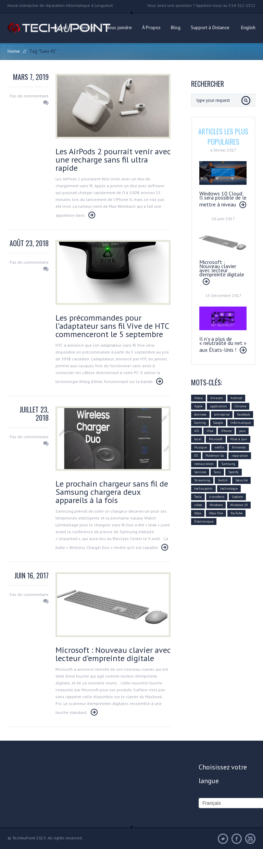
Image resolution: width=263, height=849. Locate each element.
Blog (175, 27)
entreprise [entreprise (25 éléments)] (221, 414)
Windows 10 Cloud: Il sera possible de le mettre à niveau (223, 199)
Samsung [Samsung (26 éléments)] (228, 464)
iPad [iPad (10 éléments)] (209, 431)
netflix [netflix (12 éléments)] (219, 447)
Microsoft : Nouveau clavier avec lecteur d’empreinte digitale (113, 654)
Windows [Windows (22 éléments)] (216, 505)
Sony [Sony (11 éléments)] (217, 472)
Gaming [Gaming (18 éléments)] (200, 422)
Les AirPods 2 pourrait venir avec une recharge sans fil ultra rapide (113, 159)
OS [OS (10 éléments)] (196, 455)
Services (87, 27)
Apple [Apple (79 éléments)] (198, 406)
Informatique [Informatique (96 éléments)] (240, 422)
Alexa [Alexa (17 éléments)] (198, 398)
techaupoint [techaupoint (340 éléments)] (203, 488)
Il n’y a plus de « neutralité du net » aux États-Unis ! (223, 344)
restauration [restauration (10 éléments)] (204, 464)
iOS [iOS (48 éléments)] (196, 431)
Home (14, 51)
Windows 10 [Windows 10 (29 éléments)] (239, 505)
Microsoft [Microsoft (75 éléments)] (216, 439)
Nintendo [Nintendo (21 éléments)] (239, 447)
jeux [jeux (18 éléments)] (242, 431)
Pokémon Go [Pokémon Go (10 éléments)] (214, 455)
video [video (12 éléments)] (198, 505)
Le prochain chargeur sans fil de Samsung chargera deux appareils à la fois (111, 491)
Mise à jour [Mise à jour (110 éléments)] (238, 439)
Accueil (60, 27)
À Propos (151, 27)
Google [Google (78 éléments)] (218, 422)
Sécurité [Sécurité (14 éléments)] (241, 480)
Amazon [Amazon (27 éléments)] (216, 398)
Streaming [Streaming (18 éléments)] (202, 480)
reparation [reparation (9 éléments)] (239, 455)
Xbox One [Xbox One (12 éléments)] (216, 513)
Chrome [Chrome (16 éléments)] (240, 406)
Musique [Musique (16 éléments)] (200, 447)
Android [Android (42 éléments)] (236, 398)
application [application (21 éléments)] (218, 406)
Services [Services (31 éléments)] (200, 472)
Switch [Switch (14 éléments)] (223, 480)
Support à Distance (210, 27)
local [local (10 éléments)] (197, 439)
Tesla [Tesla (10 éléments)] (198, 496)
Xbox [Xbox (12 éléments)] (197, 513)
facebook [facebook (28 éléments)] (243, 414)
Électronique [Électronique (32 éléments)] (203, 521)
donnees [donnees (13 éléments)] (200, 414)
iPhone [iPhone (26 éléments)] (226, 431)
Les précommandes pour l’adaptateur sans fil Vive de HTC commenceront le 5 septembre (112, 325)
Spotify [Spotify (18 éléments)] (233, 472)
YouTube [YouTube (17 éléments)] (236, 513)
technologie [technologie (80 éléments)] (229, 488)
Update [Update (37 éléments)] (237, 496)
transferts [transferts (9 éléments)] (216, 496)
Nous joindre (119, 27)
